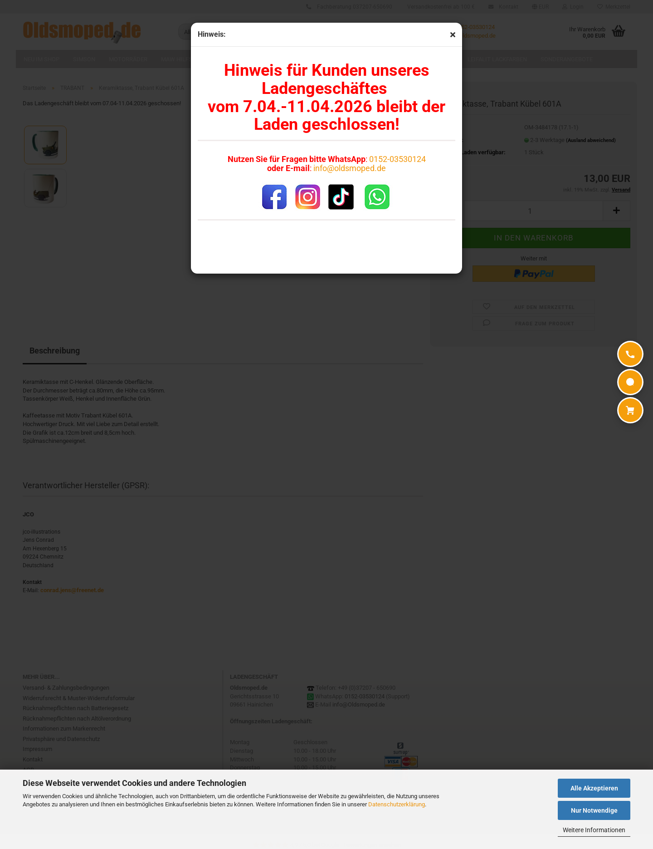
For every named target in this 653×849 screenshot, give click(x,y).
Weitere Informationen (594, 830)
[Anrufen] (630, 354)
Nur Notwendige (594, 810)
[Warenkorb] (630, 410)
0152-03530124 (397, 159)
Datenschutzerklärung (396, 804)
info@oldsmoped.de (349, 168)
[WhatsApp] (630, 382)
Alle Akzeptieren (594, 788)
